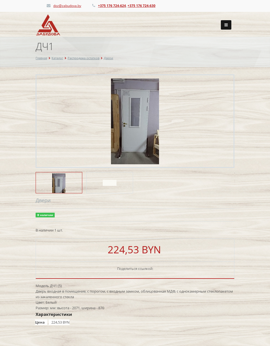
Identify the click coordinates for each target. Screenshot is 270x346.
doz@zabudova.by (67, 5)
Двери (108, 58)
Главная (41, 58)
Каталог (57, 58)
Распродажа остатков (83, 58)
